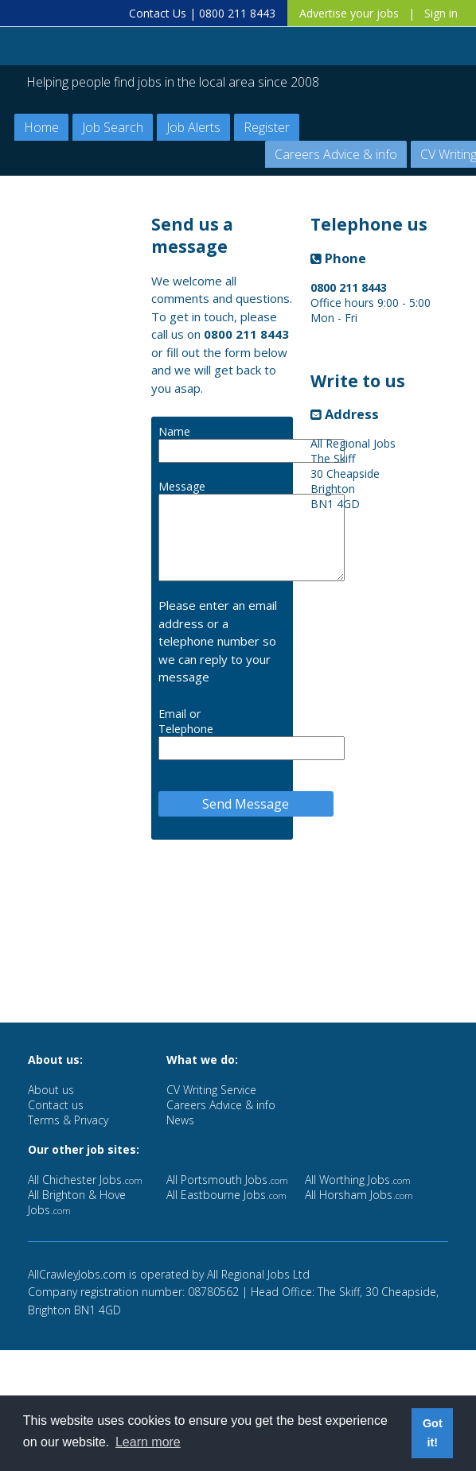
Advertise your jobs (349, 13)
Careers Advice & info (336, 154)
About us (51, 1089)
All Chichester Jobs (85, 1179)
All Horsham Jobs (359, 1194)
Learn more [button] (148, 1442)
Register (267, 127)
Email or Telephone (185, 721)
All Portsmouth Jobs (227, 1179)
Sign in (441, 13)
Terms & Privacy (68, 1120)
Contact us (56, 1104)
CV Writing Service (211, 1089)
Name (174, 431)
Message (181, 486)
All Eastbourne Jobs (226, 1194)
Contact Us (157, 13)
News (180, 1120)
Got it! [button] (433, 1433)
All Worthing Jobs (358, 1179)
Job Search (112, 127)
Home (41, 127)
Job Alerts (193, 127)
